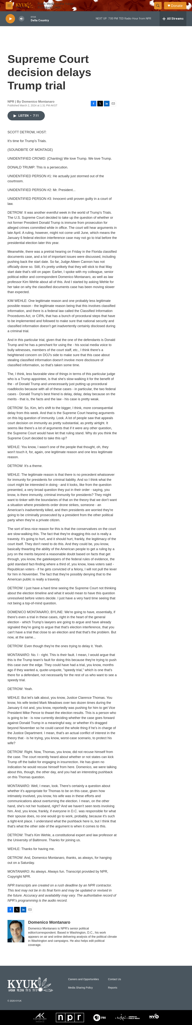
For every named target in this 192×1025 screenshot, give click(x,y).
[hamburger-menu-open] (9, 5)
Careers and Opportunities (83, 979)
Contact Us (114, 979)
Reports (112, 987)
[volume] (21, 19)
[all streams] (173, 18)
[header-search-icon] (158, 5)
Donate (177, 6)
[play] (10, 19)
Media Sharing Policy (80, 987)
